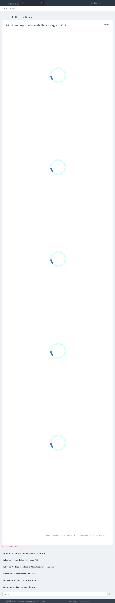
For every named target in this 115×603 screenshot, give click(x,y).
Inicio (4, 8)
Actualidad (14, 8)
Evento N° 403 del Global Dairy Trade (19, 573)
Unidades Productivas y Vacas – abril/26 (20, 580)
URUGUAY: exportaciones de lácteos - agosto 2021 (36, 25)
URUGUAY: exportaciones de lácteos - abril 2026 (24, 553)
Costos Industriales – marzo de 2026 (19, 587)
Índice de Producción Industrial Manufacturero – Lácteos (28, 567)
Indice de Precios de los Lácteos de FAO (20, 560)
